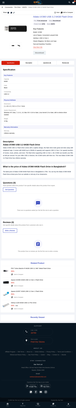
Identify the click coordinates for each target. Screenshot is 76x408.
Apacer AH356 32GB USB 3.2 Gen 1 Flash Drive (27, 280)
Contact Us (55, 355)
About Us (29, 352)
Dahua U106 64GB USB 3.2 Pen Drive (23, 303)
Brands (64, 355)
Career (43, 355)
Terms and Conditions (64, 352)
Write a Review (10, 230)
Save (57, 12)
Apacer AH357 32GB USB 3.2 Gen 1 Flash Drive (27, 291)
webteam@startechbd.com (38, 377)
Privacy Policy (51, 352)
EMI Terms (21, 352)
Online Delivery (39, 352)
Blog (48, 355)
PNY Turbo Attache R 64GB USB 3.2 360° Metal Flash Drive (31, 268)
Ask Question (9, 189)
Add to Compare (67, 12)
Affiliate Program (10, 352)
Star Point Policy (33, 355)
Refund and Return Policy (18, 355)
